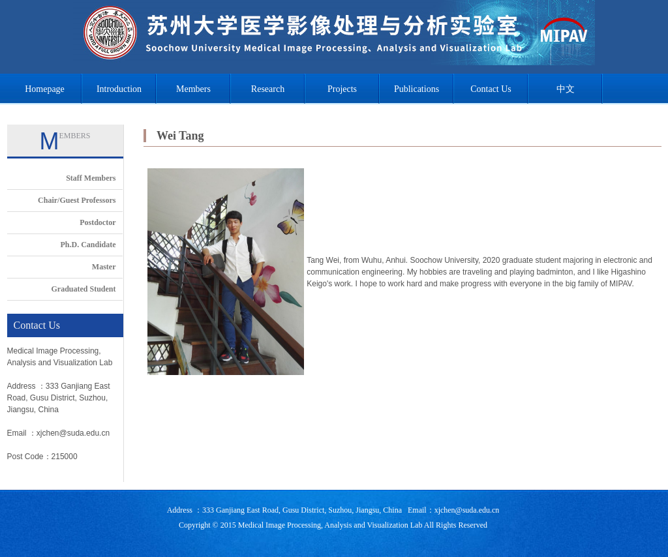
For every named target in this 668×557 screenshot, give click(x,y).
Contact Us (490, 89)
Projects (342, 89)
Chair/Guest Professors (76, 200)
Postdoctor (97, 222)
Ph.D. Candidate (87, 244)
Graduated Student (83, 289)
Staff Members (90, 178)
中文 (565, 89)
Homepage (45, 89)
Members (193, 89)
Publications (416, 89)
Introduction (119, 89)
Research (267, 89)
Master (104, 266)
